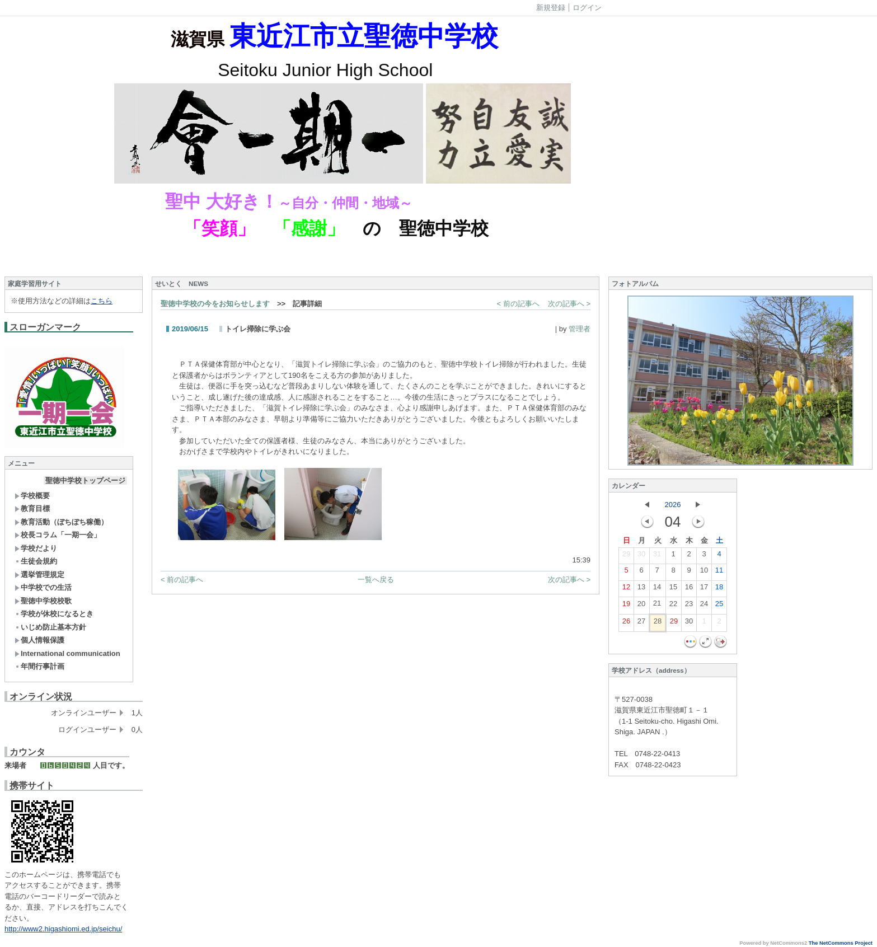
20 (641, 606)
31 (657, 556)
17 (704, 589)
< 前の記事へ (518, 303)
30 (641, 556)
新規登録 (550, 7)
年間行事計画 (39, 666)
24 (704, 606)
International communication (67, 653)
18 (719, 589)
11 (719, 572)
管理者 (579, 329)
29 (626, 556)
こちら (101, 301)
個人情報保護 (39, 640)
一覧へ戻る (376, 579)
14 (657, 589)
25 (719, 606)
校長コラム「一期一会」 (58, 535)
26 (626, 623)
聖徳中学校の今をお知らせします (215, 303)
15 (673, 589)
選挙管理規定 (39, 574)
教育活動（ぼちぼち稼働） (61, 522)
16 (689, 589)
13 (641, 589)
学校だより (36, 548)
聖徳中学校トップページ (85, 480)
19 (626, 606)
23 (689, 606)
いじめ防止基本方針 (50, 627)
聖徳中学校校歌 (43, 601)
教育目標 (32, 508)
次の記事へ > (569, 303)
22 (673, 606)
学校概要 (32, 495)
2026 (673, 504)
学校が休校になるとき (54, 614)
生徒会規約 (36, 561)
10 (704, 572)
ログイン (587, 7)
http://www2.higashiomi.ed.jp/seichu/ (63, 929)
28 (658, 623)
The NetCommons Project (841, 943)
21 (657, 605)
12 (626, 589)
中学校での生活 (43, 587)
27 (641, 623)
